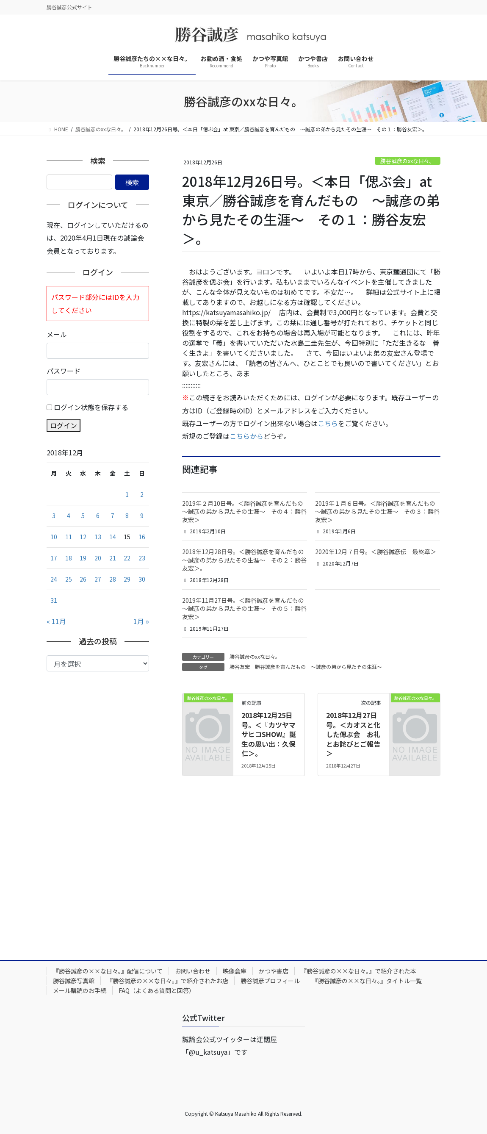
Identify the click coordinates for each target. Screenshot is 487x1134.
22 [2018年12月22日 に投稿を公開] (127, 558)
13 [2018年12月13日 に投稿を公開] (97, 536)
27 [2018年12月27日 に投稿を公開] (97, 579)
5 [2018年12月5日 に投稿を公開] (83, 515)
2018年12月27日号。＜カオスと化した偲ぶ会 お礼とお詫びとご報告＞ (353, 734)
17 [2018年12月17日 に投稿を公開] (53, 558)
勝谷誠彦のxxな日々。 (407, 161)
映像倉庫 (234, 971)
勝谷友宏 (240, 666)
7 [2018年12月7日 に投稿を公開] (112, 515)
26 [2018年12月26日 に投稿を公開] (83, 579)
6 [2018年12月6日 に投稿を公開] (98, 515)
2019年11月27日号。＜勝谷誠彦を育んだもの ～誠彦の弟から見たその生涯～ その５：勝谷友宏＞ (246, 608)
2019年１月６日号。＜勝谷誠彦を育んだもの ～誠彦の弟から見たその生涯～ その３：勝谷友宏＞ (378, 511)
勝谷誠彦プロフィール (270, 980)
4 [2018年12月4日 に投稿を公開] (68, 515)
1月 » (141, 621)
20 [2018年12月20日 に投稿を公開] (97, 558)
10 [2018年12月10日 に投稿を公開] (53, 536)
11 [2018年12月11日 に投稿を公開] (68, 536)
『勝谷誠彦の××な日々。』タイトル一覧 (367, 980)
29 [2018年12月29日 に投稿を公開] (127, 579)
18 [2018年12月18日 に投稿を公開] (68, 558)
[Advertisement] (98, 809)
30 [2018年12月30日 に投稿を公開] (141, 579)
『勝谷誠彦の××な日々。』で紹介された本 (358, 971)
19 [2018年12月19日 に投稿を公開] (83, 558)
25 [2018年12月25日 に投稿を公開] (68, 579)
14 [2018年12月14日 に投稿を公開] (112, 536)
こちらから (246, 436)
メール (57, 334)
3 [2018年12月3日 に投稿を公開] (53, 515)
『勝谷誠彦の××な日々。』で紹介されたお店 (167, 980)
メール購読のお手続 (79, 990)
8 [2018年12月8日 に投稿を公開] (127, 515)
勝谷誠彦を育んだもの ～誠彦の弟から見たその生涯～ (318, 666)
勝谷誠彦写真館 (73, 980)
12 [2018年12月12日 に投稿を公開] (83, 536)
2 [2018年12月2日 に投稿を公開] (142, 494)
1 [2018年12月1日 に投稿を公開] (127, 494)
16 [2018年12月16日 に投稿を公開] (141, 536)
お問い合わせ (192, 971)
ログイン (63, 425)
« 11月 (56, 621)
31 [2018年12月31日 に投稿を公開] (53, 600)
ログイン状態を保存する (91, 407)
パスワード (63, 371)
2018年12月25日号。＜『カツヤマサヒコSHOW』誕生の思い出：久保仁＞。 (268, 734)
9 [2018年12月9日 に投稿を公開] (142, 515)
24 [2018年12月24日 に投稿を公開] (53, 579)
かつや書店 (273, 971)
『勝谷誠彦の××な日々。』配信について (108, 971)
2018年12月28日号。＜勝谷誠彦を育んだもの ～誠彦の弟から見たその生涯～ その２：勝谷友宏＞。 (246, 559)
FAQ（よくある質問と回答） (157, 990)
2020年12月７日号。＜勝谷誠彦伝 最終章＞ (375, 551)
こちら (328, 423)
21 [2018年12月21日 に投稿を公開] (112, 558)
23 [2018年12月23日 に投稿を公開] (141, 558)
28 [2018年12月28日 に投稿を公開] (112, 579)
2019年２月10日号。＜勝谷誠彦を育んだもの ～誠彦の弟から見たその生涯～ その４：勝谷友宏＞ (245, 511)
